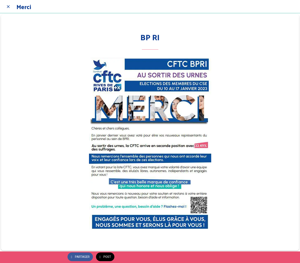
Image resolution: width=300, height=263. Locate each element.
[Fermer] (8, 6)
